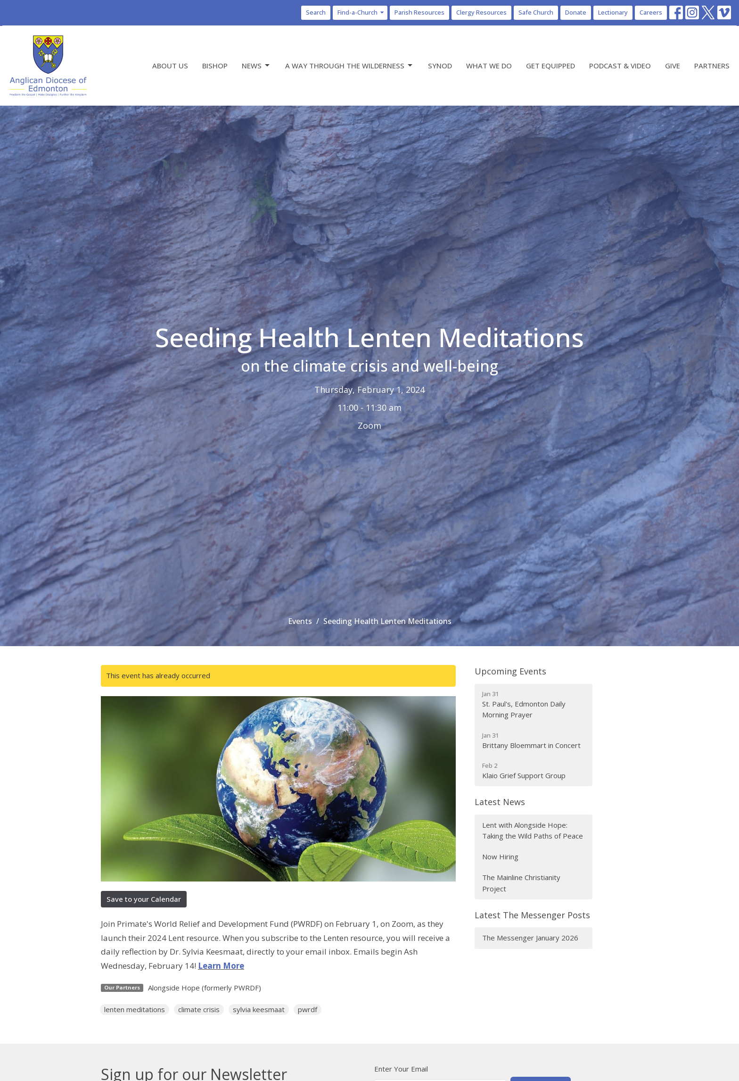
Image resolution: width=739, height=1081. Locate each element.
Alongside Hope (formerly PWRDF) (204, 987)
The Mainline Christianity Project (521, 883)
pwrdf (307, 1009)
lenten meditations (134, 1009)
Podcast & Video (620, 65)
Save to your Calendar (144, 899)
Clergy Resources (481, 12)
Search (316, 12)
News (256, 66)
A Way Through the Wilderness (349, 66)
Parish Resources (419, 12)
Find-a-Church (361, 12)
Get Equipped (550, 65)
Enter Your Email (401, 1068)
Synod (440, 65)
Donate (575, 12)
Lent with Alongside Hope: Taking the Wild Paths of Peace (532, 830)
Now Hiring (500, 856)
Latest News (500, 801)
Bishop (215, 65)
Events (300, 621)
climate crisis (199, 1009)
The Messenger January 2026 (530, 937)
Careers (651, 12)
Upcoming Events (510, 671)
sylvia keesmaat (259, 1009)
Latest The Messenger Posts (532, 915)
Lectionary (613, 12)
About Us (170, 65)
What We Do (489, 65)
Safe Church (535, 12)
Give (672, 65)
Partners (712, 65)
